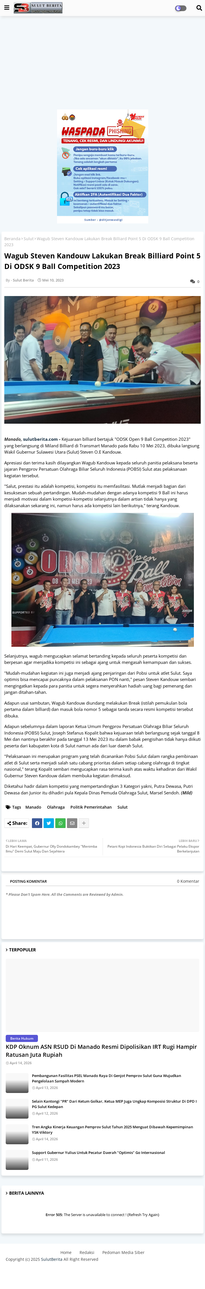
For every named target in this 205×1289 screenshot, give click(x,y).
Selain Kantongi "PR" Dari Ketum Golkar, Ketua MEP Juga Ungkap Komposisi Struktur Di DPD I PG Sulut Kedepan (114, 1104)
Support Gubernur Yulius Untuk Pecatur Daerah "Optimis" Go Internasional (98, 1152)
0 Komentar (188, 881)
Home (66, 1252)
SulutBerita (51, 1259)
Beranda (12, 238)
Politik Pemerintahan (91, 807)
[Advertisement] (102, 65)
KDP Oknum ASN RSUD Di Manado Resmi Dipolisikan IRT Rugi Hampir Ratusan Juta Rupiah (101, 1050)
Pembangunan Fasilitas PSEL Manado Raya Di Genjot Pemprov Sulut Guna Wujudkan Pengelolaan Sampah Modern (106, 1078)
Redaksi (87, 1252)
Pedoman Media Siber (123, 1252)
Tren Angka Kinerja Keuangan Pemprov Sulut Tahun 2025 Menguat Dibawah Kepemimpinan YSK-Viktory (112, 1129)
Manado (33, 807)
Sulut (29, 238)
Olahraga (56, 807)
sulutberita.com (40, 439)
